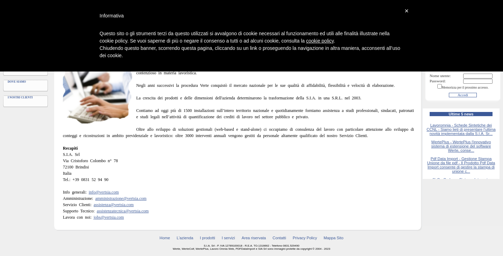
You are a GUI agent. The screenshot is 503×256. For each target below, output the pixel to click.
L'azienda (185, 238)
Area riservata (254, 238)
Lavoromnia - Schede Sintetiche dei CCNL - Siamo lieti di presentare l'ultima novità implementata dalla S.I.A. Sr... (461, 129)
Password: (438, 81)
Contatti (279, 238)
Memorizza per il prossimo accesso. (465, 87)
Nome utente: (440, 76)
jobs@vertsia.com (109, 217)
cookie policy (320, 41)
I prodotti (207, 238)
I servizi (228, 238)
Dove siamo (17, 81)
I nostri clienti (20, 97)
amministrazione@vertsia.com (121, 198)
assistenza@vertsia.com (114, 204)
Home (165, 238)
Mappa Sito (334, 238)
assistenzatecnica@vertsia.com (123, 211)
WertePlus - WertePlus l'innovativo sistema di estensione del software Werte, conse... (461, 146)
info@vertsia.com (104, 192)
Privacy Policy (305, 238)
